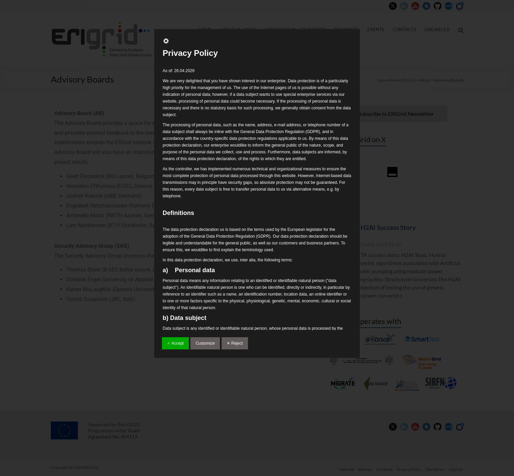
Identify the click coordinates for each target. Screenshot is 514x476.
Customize (205, 343)
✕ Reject (235, 343)
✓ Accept (175, 343)
